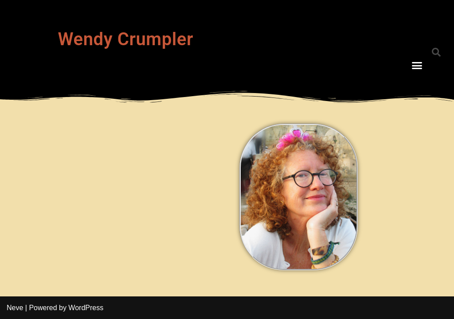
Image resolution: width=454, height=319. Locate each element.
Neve (15, 307)
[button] (417, 65)
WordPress (85, 307)
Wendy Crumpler (125, 39)
